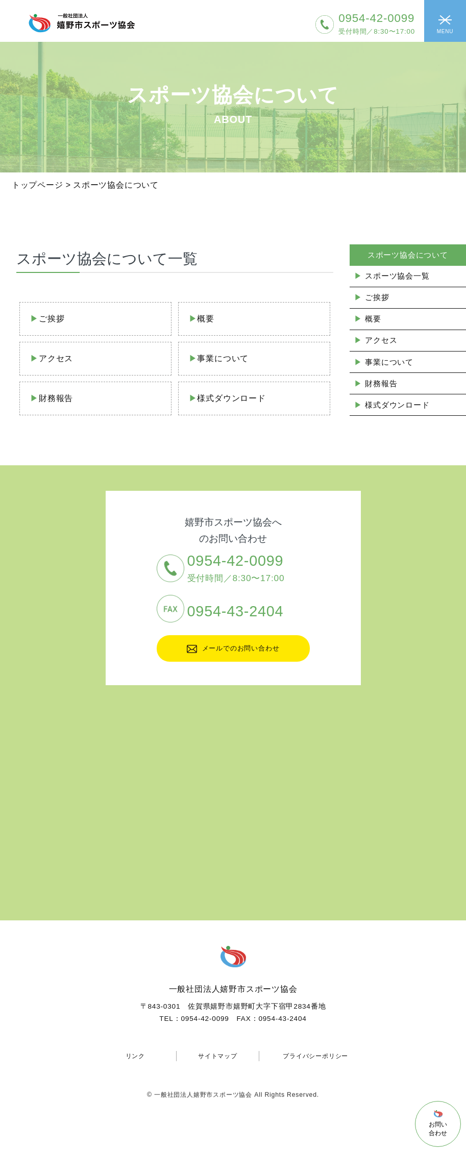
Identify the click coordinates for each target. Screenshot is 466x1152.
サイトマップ (217, 1056)
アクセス (56, 358)
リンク (135, 1056)
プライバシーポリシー (315, 1056)
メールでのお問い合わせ (233, 648)
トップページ (37, 185)
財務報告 (56, 398)
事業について (223, 358)
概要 (205, 318)
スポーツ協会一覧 (397, 275)
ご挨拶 (51, 318)
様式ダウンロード (231, 398)
